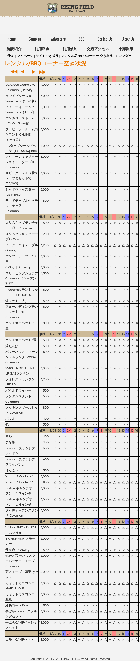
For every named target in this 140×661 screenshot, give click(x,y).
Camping (35, 39)
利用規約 (70, 48)
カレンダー (123, 56)
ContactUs (105, 39)
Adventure (58, 39)
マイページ (25, 56)
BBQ (81, 39)
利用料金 (42, 48)
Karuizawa (77, 9)
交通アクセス (98, 48)
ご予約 (9, 56)
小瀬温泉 (126, 48)
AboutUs (128, 39)
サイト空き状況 (47, 56)
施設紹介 (14, 48)
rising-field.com (72, 659)
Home (11, 39)
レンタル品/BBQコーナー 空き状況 (87, 56)
